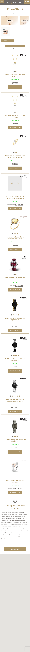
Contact (15, 544)
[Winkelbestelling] (15, 46)
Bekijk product (15, 87)
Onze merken (15, 549)
